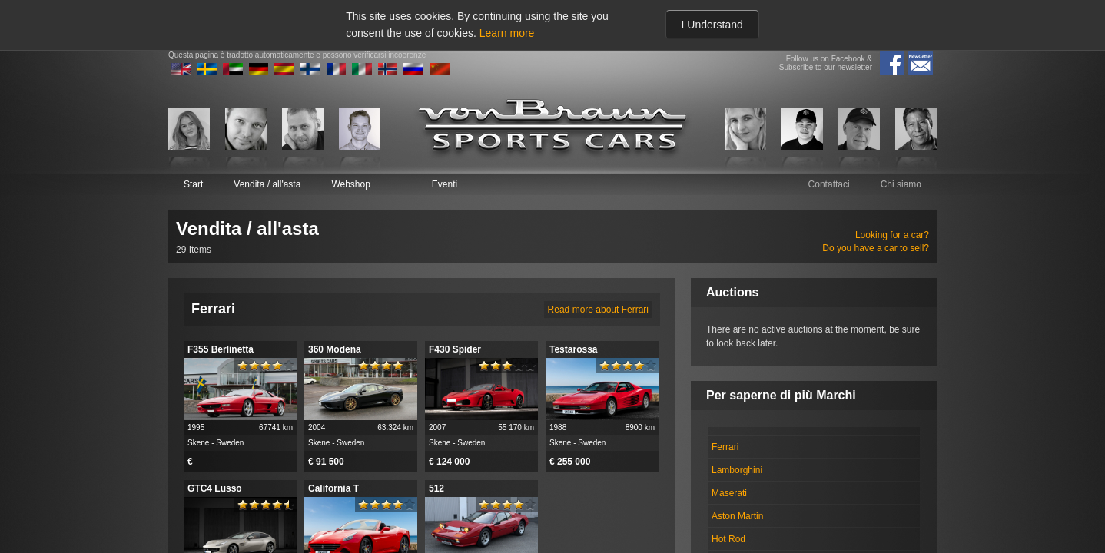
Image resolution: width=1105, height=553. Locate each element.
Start (193, 184)
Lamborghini (737, 470)
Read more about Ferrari (598, 309)
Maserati (729, 493)
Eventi (444, 184)
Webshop (350, 184)
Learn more (507, 33)
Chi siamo (901, 184)
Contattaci (829, 184)
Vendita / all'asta (267, 184)
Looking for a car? (892, 235)
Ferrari (725, 447)
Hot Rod (728, 539)
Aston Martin (737, 516)
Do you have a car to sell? (875, 248)
